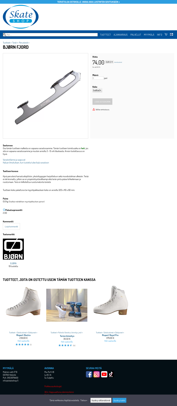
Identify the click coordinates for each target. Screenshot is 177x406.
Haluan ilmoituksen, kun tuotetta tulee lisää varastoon (26, 162)
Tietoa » (83, 400)
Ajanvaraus (121, 34)
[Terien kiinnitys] (66, 317)
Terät (15, 42)
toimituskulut (118, 62)
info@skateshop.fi (10, 380)
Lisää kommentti (11, 226)
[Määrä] (98, 78)
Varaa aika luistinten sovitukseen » (101, 1)
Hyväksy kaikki (119, 400)
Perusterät (24, 42)
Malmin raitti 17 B (10, 372)
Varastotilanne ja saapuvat (14, 159)
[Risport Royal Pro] (110, 317)
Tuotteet (105, 34)
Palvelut (135, 34)
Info (159, 34)
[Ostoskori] (166, 34)
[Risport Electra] (23, 317)
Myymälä (149, 34)
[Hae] (50, 34)
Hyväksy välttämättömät (101, 400)
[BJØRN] (13, 255)
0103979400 (12, 377)
